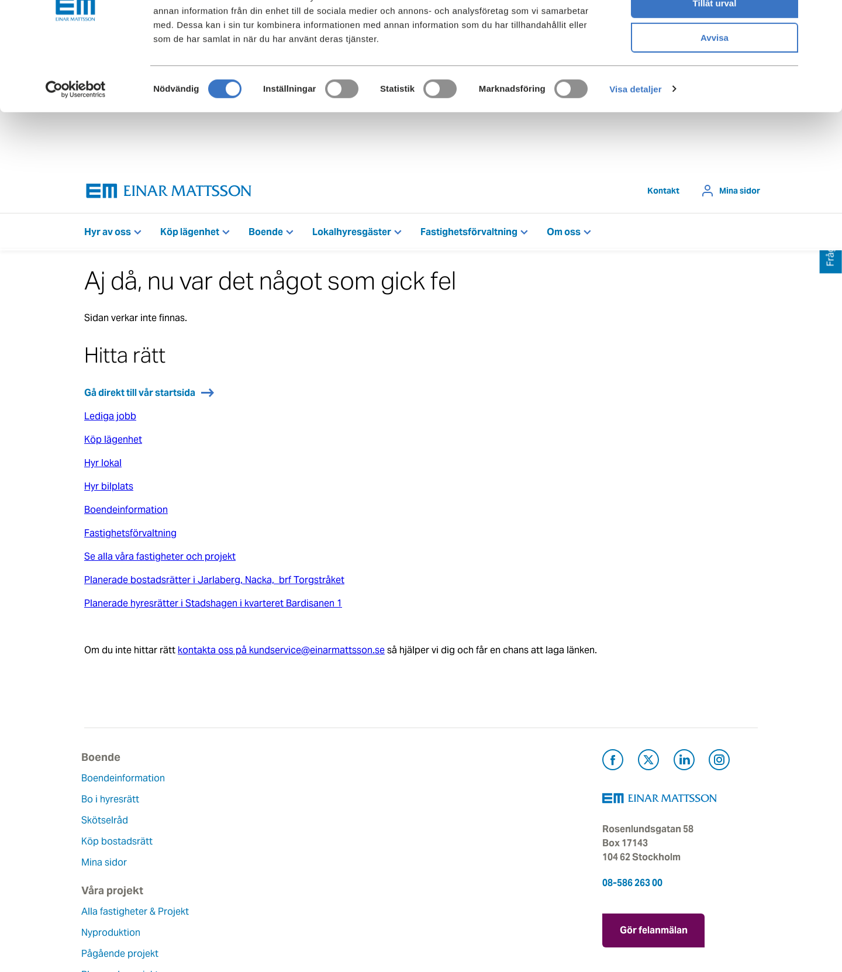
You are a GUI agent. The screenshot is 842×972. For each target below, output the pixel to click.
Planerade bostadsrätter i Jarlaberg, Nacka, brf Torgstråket (214, 583)
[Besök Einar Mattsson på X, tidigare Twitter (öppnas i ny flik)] (648, 764)
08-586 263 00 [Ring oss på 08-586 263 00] (632, 886)
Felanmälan (454, 802)
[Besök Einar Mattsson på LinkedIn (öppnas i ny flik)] (684, 764)
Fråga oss (451, 823)
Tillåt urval (715, 63)
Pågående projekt (238, 837)
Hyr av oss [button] (107, 235)
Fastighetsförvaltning (130, 536)
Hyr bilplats (108, 489)
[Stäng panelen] (824, 18)
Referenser (222, 879)
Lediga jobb (110, 419)
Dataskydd (338, 907)
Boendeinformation (126, 512)
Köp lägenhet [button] (189, 235)
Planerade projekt (238, 858)
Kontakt (663, 193)
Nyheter (331, 886)
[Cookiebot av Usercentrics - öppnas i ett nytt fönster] (75, 149)
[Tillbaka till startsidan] (169, 194)
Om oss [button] (564, 235)
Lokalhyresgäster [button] (351, 235)
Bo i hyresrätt (113, 802)
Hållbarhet (337, 844)
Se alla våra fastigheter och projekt (160, 559)
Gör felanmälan (654, 931)
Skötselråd (107, 823)
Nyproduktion (228, 816)
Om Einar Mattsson (356, 781)
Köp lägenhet (113, 442)
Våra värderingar (351, 802)
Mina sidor (739, 193)
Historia (331, 823)
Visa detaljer (635, 149)
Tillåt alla (714, 29)
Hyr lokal (103, 466)
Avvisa (714, 97)
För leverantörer (465, 865)
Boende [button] (266, 235)
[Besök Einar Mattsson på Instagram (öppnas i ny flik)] (719, 764)
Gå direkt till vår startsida (139, 396)
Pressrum (450, 844)
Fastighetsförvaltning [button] (468, 235)
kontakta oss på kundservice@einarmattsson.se (281, 653)
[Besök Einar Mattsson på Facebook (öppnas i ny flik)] (612, 764)
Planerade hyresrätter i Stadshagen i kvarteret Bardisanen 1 (213, 606)
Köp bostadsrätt (120, 844)
